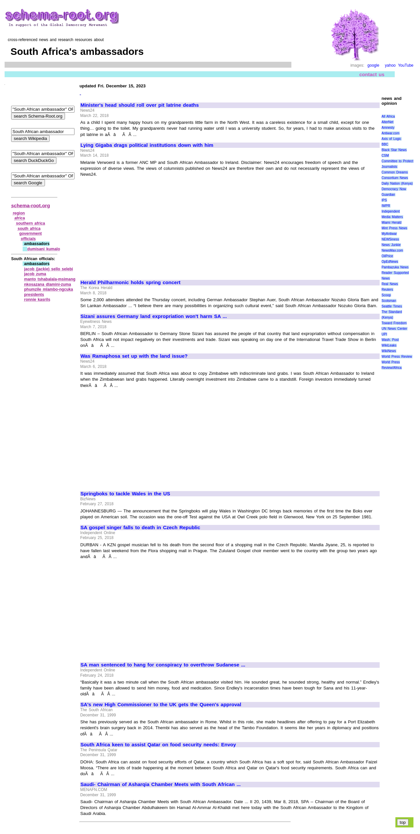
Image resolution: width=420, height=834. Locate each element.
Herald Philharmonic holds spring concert (130, 282)
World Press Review (397, 356)
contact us (372, 74)
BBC (385, 144)
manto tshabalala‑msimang (49, 279)
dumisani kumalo (43, 249)
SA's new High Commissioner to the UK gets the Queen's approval (160, 704)
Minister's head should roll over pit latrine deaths (139, 105)
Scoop (386, 295)
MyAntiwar (389, 234)
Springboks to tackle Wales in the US (125, 493)
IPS (384, 200)
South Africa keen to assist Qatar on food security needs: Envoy (158, 744)
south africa (29, 228)
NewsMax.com (392, 250)
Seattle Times (392, 306)
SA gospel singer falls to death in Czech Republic (140, 527)
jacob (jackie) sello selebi (48, 269)
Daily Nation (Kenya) (397, 183)
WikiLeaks (389, 345)
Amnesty (388, 127)
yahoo (390, 65)
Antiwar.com (390, 133)
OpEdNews (390, 261)
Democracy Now (394, 189)
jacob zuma (35, 274)
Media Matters (392, 217)
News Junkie (391, 245)
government (30, 233)
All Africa (388, 116)
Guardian (388, 194)
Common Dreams (395, 172)
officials (28, 239)
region (19, 213)
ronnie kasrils (37, 299)
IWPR (386, 206)
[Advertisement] (135, 225)
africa (19, 218)
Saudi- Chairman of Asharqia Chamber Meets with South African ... (160, 784)
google (373, 65)
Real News (390, 284)
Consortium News (395, 178)
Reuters (387, 289)
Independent (391, 211)
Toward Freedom (394, 323)
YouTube (405, 65)
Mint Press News (394, 228)
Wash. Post (390, 340)
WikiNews (389, 351)
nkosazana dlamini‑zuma (47, 284)
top (403, 822)
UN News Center (394, 328)
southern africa (30, 223)
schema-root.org (30, 205)
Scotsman (389, 301)
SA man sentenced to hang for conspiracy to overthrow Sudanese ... (162, 664)
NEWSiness (390, 239)
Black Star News (394, 150)
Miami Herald (392, 222)
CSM (385, 155)
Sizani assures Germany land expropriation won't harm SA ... (153, 316)
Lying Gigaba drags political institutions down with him (146, 145)
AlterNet (387, 122)
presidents (34, 294)
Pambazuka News (395, 267)
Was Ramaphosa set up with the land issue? (134, 356)
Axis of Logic (391, 139)
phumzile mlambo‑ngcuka (48, 289)
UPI (384, 334)
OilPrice (387, 256)
